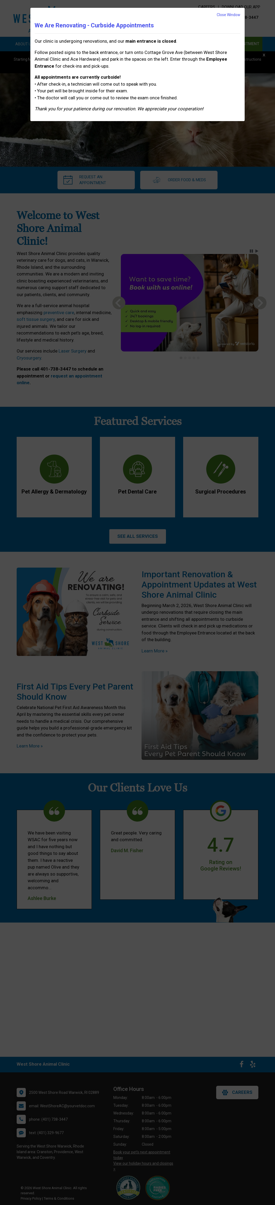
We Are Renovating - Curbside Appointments (94, 25)
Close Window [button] (228, 15)
